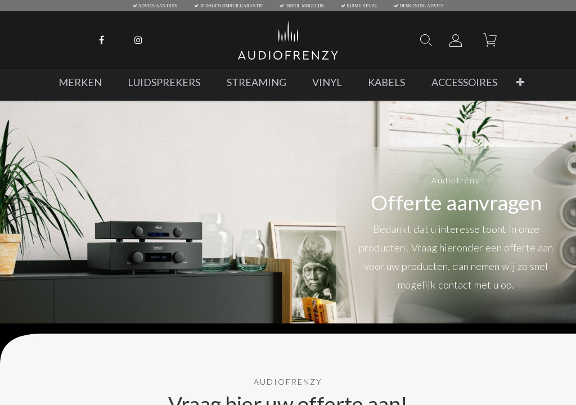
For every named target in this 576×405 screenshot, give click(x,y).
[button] (520, 82)
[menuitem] (80, 82)
